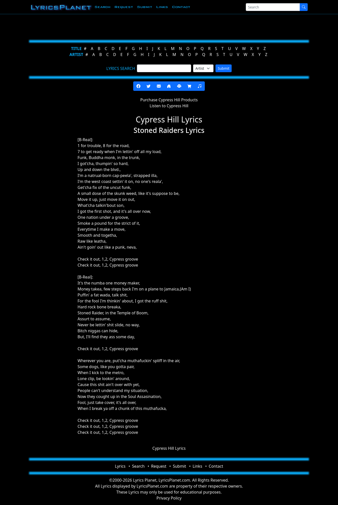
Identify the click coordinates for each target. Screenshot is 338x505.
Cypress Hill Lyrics (169, 448)
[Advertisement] (167, 26)
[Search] (273, 7)
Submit (144, 7)
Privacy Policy (169, 498)
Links (162, 7)
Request (123, 7)
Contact (181, 7)
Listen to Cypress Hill (169, 106)
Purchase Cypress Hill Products (169, 100)
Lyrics (120, 466)
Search (102, 7)
